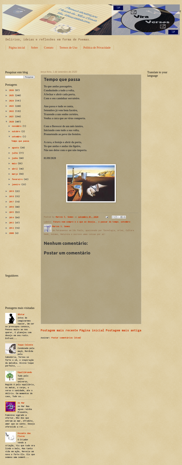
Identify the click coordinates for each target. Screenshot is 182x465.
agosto (16, 147)
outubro (16, 131)
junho (15, 158)
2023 (12, 106)
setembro (125, 221)
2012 (12, 228)
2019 (12, 191)
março (15, 174)
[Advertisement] (91, 58)
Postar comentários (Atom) (66, 337)
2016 (12, 207)
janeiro (16, 184)
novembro (17, 126)
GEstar (21, 314)
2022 (12, 111)
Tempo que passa (20, 141)
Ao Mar (21, 403)
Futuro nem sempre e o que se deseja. (74, 221)
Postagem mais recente (59, 330)
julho (15, 153)
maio (15, 163)
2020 (12, 121)
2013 (12, 222)
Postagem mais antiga (123, 330)
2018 (12, 196)
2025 (12, 95)
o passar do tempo (108, 221)
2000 (12, 233)
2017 (12, 201)
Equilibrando (25, 372)
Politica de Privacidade (97, 47)
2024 (12, 100)
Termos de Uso (68, 47)
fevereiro (18, 179)
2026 (12, 90)
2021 (12, 116)
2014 (12, 217)
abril (15, 168)
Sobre (34, 47)
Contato (48, 47)
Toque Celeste (25, 344)
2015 (12, 212)
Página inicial (17, 47)
